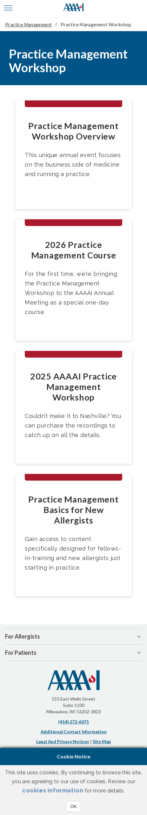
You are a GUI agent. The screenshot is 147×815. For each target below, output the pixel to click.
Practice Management (28, 24)
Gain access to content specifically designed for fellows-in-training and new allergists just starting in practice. (73, 553)
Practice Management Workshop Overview (73, 130)
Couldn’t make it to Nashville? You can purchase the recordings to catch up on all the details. (73, 425)
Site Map (102, 741)
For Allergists (22, 636)
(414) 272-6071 (73, 721)
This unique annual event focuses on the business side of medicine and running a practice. (73, 164)
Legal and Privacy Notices (62, 741)
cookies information (52, 790)
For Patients (21, 652)
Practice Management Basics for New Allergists (73, 509)
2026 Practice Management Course (73, 249)
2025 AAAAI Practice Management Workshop (73, 386)
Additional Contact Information (74, 731)
